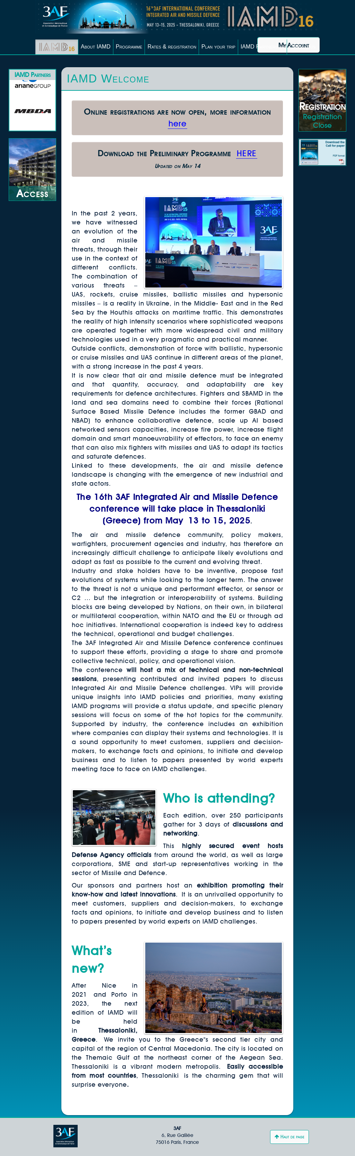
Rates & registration (171, 47)
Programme (129, 47)
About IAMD (96, 47)
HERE (247, 153)
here (177, 123)
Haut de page (289, 1136)
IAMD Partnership (262, 47)
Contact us (302, 47)
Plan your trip (218, 47)
